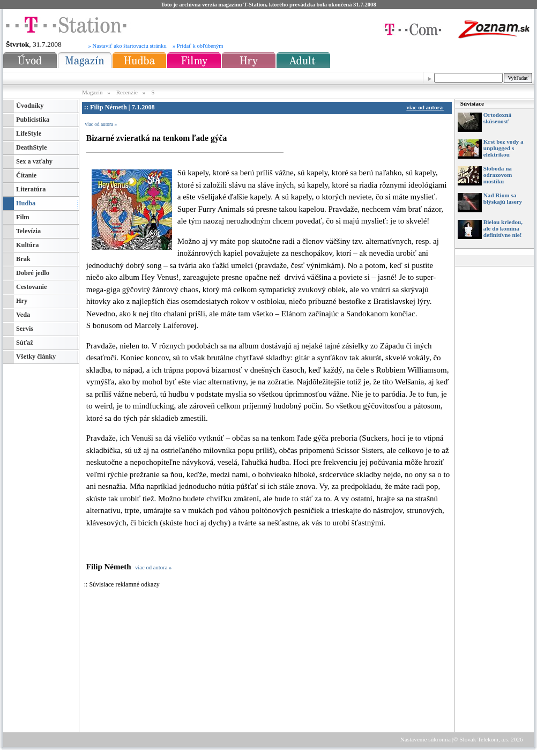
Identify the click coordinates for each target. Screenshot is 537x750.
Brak (23, 259)
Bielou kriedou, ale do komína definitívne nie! (503, 228)
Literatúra (31, 189)
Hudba (25, 203)
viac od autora (426, 107)
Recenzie (127, 92)
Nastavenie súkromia (425, 739)
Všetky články (36, 356)
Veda (23, 314)
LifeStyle (28, 133)
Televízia (28, 231)
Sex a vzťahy (34, 161)
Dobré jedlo (32, 273)
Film (22, 217)
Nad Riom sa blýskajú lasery (502, 198)
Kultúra (27, 245)
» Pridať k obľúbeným (198, 46)
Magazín (93, 92)
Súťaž (24, 342)
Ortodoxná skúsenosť (497, 118)
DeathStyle (31, 147)
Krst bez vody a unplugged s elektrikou (503, 148)
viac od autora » (101, 124)
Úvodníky (29, 105)
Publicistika (32, 119)
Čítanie (26, 175)
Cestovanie (31, 287)
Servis (24, 328)
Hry (21, 301)
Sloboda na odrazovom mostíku (497, 174)
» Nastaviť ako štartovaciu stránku (127, 46)
